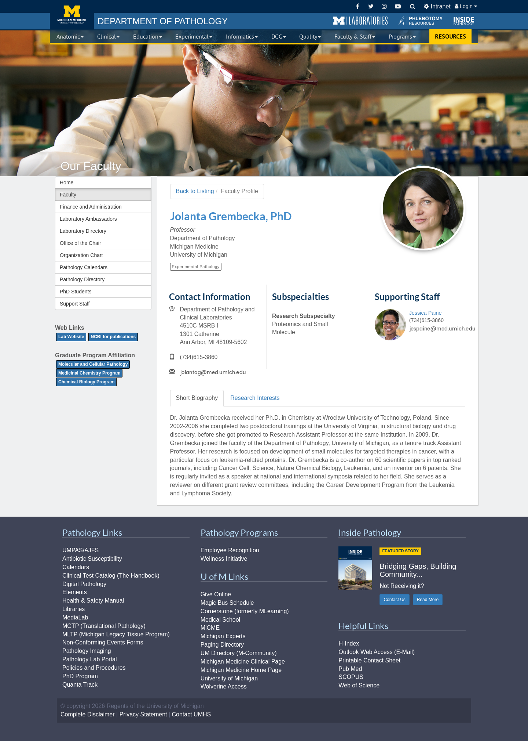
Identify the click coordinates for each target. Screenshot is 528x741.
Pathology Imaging (86, 651)
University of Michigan (229, 678)
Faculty (68, 195)
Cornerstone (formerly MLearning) (245, 611)
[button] (360, 21)
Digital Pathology (84, 584)
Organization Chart (81, 255)
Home (66, 182)
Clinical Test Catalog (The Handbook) (111, 575)
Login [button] (466, 6)
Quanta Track (80, 685)
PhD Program (80, 676)
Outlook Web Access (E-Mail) (376, 652)
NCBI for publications (113, 336)
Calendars (75, 567)
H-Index (348, 643)
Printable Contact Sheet (369, 660)
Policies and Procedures (94, 668)
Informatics (242, 36)
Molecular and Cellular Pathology (93, 364)
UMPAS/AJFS (80, 550)
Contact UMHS (191, 714)
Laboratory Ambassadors (88, 219)
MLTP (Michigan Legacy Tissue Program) (116, 634)
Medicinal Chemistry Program (89, 373)
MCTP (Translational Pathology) (104, 626)
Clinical (108, 36)
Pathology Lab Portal (89, 659)
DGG (278, 36)
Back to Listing (195, 191)
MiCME (210, 628)
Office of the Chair (80, 243)
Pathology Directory (82, 279)
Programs (402, 36)
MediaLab (75, 617)
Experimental (193, 36)
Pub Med (350, 669)
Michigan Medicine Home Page (241, 670)
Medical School (221, 620)
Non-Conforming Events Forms (102, 642)
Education (147, 36)
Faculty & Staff (354, 36)
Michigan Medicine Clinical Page (243, 661)
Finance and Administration (91, 207)
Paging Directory (222, 644)
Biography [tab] (197, 398)
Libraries (73, 609)
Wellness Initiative (224, 559)
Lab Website (71, 336)
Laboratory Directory (83, 231)
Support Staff (74, 304)
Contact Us (394, 599)
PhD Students (75, 291)
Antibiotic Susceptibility (92, 559)
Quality (310, 36)
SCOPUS (350, 677)
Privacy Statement (143, 714)
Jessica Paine (425, 313)
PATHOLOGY (163, 21)
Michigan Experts (223, 636)
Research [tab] (254, 398)
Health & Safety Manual (93, 600)
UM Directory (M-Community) (239, 653)
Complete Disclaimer (87, 714)
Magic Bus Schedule (227, 603)
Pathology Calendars (83, 267)
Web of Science (359, 685)
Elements (74, 592)
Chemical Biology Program (86, 381)
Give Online (216, 594)
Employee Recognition (230, 550)
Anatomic (70, 36)
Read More (428, 599)
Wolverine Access (224, 686)
